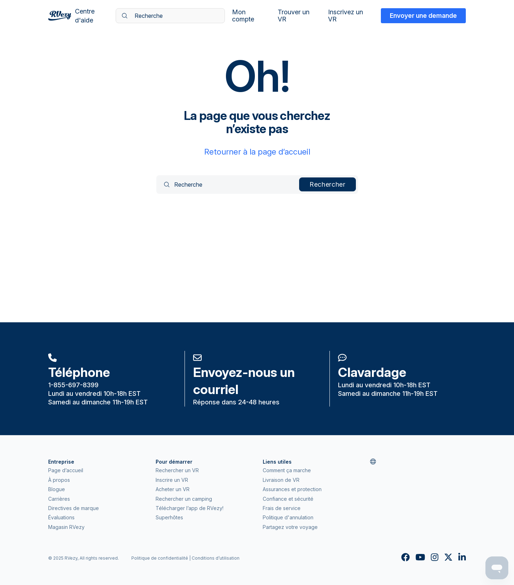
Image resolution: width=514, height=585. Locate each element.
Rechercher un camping (184, 499)
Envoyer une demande (423, 15)
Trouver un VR (293, 16)
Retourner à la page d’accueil (257, 151)
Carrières (59, 499)
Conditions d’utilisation (216, 558)
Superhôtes (169, 517)
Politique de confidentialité (159, 558)
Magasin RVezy (66, 527)
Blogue (56, 489)
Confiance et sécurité (288, 499)
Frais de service (282, 508)
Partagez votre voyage (290, 527)
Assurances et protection (292, 489)
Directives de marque (73, 508)
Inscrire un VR (172, 480)
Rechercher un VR (177, 470)
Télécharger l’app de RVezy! (189, 508)
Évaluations (61, 517)
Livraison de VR (281, 480)
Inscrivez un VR (345, 16)
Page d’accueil (65, 470)
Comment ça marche (287, 470)
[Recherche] (170, 15)
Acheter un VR (173, 489)
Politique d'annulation (288, 517)
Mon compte (243, 16)
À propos (59, 480)
